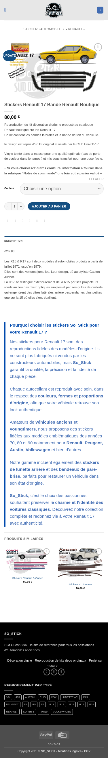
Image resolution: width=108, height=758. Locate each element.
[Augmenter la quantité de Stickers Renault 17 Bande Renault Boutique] (21, 206)
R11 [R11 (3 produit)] (52, 704)
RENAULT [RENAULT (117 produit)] (12, 711)
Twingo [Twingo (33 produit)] (43, 711)
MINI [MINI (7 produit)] (85, 697)
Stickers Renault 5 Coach (27, 578)
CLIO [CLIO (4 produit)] (43, 697)
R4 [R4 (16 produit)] (25, 704)
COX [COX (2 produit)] (53, 697)
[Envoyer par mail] (29, 221)
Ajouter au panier (49, 206)
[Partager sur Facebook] (15, 221)
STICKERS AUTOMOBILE (42, 29)
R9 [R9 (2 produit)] (42, 704)
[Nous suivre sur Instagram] (54, 672)
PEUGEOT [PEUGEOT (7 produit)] (12, 704)
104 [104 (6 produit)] (8, 697)
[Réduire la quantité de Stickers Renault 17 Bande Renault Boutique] (7, 206)
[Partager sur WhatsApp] (8, 221)
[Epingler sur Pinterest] (37, 221)
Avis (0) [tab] (9, 251)
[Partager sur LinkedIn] (44, 221)
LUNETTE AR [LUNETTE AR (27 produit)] (70, 697)
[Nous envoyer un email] (61, 672)
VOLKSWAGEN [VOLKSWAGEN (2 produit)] (62, 711)
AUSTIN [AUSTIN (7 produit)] (30, 697)
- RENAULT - (75, 29)
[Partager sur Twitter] (22, 221)
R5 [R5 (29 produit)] (33, 704)
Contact (54, 744)
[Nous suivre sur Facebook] (46, 672)
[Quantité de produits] (14, 206)
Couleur (9, 188)
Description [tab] (13, 240)
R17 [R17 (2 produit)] (81, 704)
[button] (6, 10)
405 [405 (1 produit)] (18, 697)
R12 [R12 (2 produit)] (61, 704)
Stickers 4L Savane (80, 584)
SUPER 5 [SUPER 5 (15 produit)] (28, 711)
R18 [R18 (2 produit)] (91, 704)
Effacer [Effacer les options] (96, 179)
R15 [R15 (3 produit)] (71, 704)
